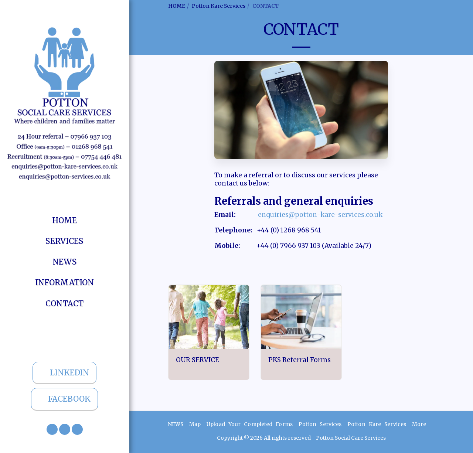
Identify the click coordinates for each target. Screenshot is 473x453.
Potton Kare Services (218, 6)
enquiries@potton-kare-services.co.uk (320, 215)
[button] (52, 429)
